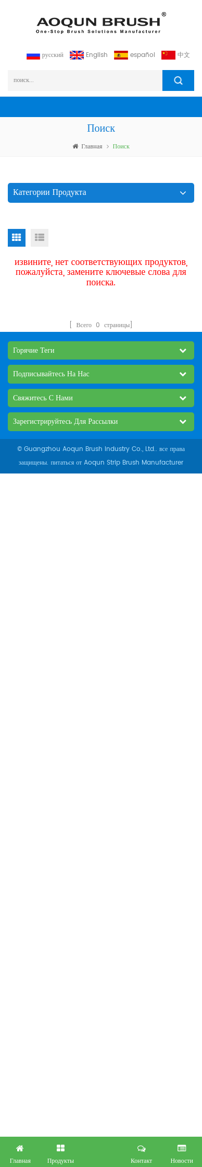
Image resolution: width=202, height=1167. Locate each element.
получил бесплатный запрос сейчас (101, 1150)
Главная (87, 147)
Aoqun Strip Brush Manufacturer (133, 463)
